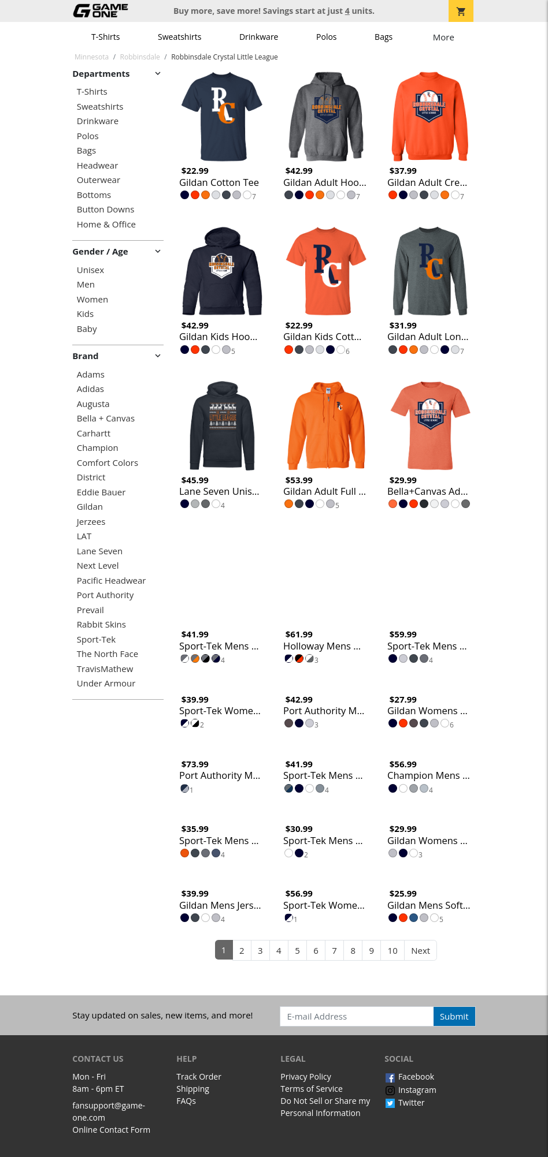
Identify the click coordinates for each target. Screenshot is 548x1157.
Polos (326, 36)
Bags (384, 36)
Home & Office (106, 224)
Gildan (90, 507)
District (91, 477)
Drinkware (259, 36)
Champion (98, 448)
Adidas (90, 389)
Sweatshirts (179, 36)
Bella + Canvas (106, 418)
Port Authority (105, 595)
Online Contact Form (111, 1129)
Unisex (90, 270)
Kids (85, 314)
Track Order (198, 1076)
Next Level (98, 565)
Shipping (192, 1088)
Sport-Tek (96, 639)
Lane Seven (100, 551)
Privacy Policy (305, 1076)
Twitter (404, 1102)
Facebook (409, 1076)
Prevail (90, 610)
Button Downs (106, 209)
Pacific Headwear (111, 580)
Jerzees (91, 522)
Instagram (410, 1089)
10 (393, 950)
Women (92, 299)
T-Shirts (105, 36)
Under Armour (106, 683)
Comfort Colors (107, 463)
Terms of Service (311, 1088)
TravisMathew (105, 669)
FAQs (186, 1100)
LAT (84, 536)
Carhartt (93, 433)
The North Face (107, 654)
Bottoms (94, 195)
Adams (91, 374)
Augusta (93, 404)
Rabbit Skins (101, 624)
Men (86, 284)
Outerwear (98, 180)
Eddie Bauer (101, 492)
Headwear (98, 165)
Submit (454, 1016)
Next (420, 950)
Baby (87, 329)
